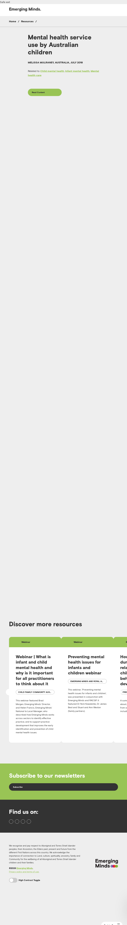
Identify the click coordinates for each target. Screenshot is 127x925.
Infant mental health (77, 71)
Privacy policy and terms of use (24, 899)
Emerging (25, 9)
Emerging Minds (24, 896)
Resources (27, 21)
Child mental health (52, 71)
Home (12, 21)
